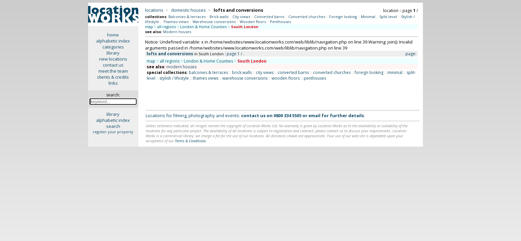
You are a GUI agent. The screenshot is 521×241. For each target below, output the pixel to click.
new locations (113, 59)
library (113, 53)
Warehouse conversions (214, 21)
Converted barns (269, 16)
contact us (113, 65)
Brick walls (219, 16)
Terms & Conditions (190, 140)
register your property (113, 131)
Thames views (176, 21)
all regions (166, 26)
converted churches (332, 72)
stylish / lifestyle (174, 78)
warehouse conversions (245, 78)
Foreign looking (343, 16)
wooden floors (286, 78)
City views (241, 16)
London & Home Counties (203, 26)
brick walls (242, 72)
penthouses (315, 78)
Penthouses (280, 21)
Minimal (368, 16)
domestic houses (188, 10)
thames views (205, 78)
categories (113, 47)
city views (265, 72)
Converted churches (306, 16)
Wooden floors (253, 21)
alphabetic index (113, 41)
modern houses (181, 67)
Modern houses (177, 31)
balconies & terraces (208, 72)
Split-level (388, 16)
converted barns (293, 72)
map (149, 26)
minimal (394, 72)
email (314, 115)
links (113, 83)
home (113, 35)
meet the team (113, 71)
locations (154, 10)
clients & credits (113, 77)
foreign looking (369, 72)
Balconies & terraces (187, 16)
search (113, 126)
